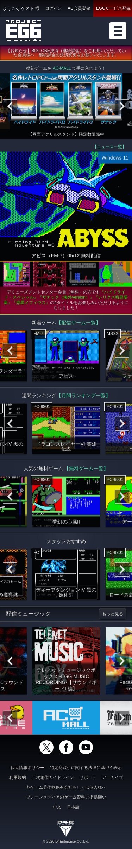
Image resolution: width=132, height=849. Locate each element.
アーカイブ (112, 777)
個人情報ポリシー (27, 768)
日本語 (73, 807)
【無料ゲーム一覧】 (86, 469)
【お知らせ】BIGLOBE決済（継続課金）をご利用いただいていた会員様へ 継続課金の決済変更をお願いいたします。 (66, 54)
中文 (57, 807)
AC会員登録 (79, 8)
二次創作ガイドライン (53, 777)
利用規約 (17, 777)
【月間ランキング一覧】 (83, 396)
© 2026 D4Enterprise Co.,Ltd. (66, 841)
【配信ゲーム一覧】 (78, 323)
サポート (88, 777)
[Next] (122, 107)
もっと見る (112, 615)
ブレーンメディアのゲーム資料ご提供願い (66, 797)
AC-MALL (62, 69)
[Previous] (10, 107)
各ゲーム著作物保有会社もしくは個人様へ (66, 787)
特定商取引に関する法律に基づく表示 (86, 768)
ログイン (53, 8)
